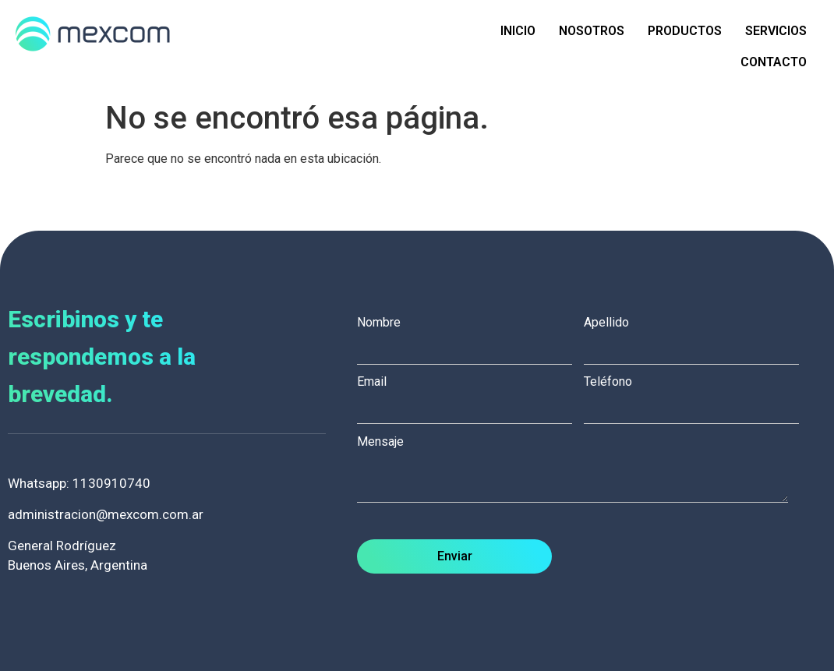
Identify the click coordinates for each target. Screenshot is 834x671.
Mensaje (580, 470)
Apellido (697, 335)
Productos (685, 30)
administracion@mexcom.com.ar (105, 514)
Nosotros (591, 30)
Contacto (773, 62)
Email (470, 395)
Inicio (517, 30)
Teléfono (697, 395)
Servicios (776, 30)
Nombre (470, 335)
